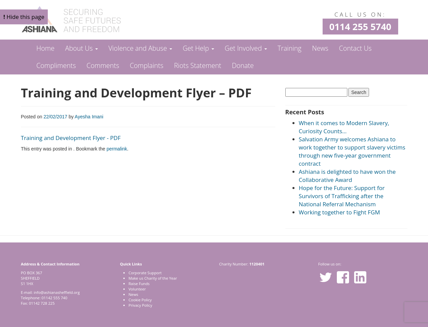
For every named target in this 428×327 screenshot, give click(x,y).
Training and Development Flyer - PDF (71, 138)
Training (289, 48)
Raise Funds (138, 283)
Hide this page (23, 17)
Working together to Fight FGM (339, 212)
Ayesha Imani (89, 116)
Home (45, 48)
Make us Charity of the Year (152, 278)
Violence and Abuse (140, 48)
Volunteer (137, 288)
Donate (243, 65)
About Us (81, 48)
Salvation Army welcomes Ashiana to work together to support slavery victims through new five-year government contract (352, 151)
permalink (116, 148)
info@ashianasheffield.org (57, 292)
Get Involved (246, 48)
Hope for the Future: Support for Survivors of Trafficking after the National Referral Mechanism (342, 196)
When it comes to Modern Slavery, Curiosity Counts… (344, 127)
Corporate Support (145, 272)
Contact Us (355, 48)
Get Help (198, 48)
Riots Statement (197, 65)
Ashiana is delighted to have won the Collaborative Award (347, 176)
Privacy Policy (140, 305)
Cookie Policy (139, 299)
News (320, 48)
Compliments (56, 65)
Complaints (146, 65)
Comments (102, 65)
